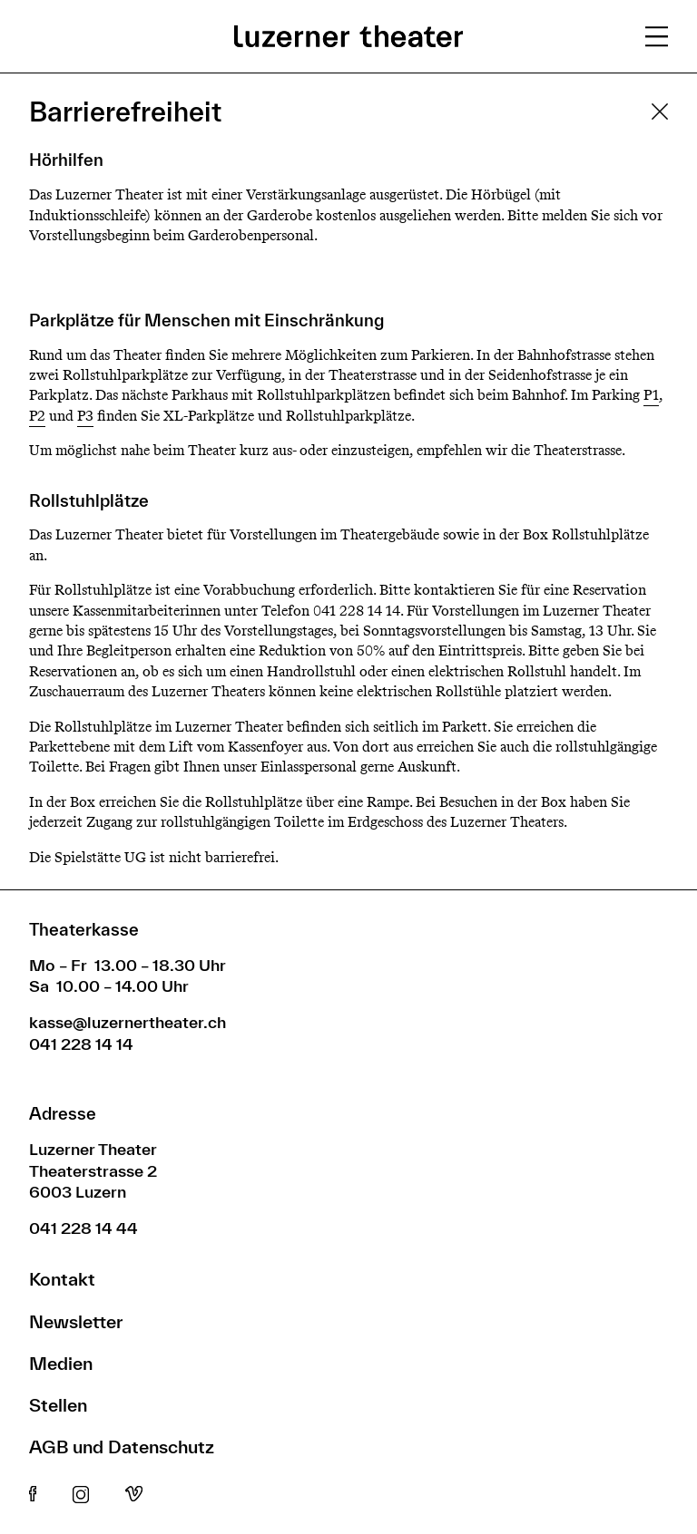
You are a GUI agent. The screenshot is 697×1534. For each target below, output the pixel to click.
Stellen (58, 1404)
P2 (37, 415)
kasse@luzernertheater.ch (127, 1022)
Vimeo (133, 1495)
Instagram (81, 1495)
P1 (651, 394)
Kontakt (62, 1278)
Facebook (32, 1495)
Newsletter (76, 1321)
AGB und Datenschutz (121, 1446)
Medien (61, 1363)
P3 (85, 415)
